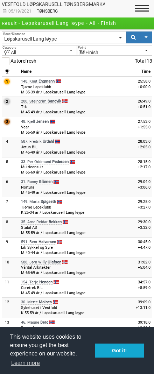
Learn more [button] (25, 363)
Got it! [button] (119, 350)
